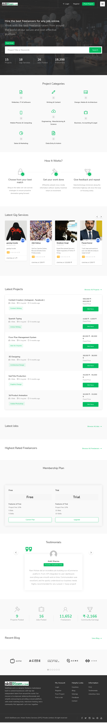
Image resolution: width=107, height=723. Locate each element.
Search (95, 50)
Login (66, 4)
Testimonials (93, 690)
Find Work (9, 43)
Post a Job (59, 697)
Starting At (11, 258)
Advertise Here (94, 694)
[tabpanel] (15, 661)
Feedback (75, 697)
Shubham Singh (63, 243)
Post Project (88, 4)
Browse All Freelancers (90, 448)
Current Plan (30, 520)
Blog (73, 690)
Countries (75, 687)
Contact (74, 701)
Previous (97, 216)
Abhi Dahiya (36, 243)
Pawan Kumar (87, 243)
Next (101, 216)
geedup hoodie (12, 243)
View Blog (95, 638)
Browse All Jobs (93, 426)
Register (76, 4)
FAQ (90, 687)
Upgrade (77, 520)
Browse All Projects (92, 290)
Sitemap (75, 694)
